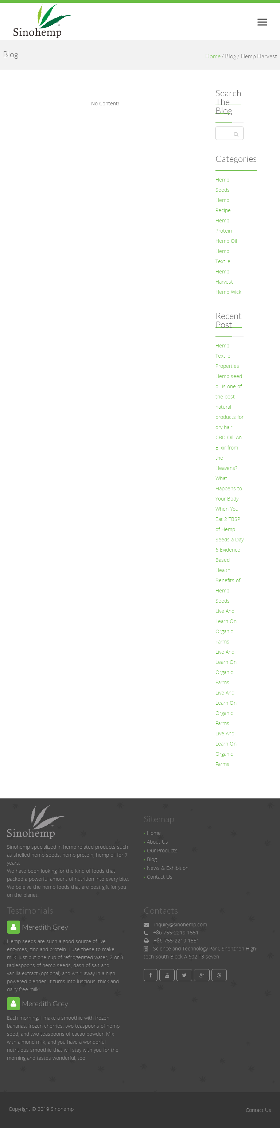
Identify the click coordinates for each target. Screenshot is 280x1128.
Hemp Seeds (222, 184)
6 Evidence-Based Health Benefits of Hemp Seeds (228, 575)
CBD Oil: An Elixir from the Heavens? (228, 452)
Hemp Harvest (224, 276)
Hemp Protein (223, 225)
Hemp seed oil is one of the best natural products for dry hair (229, 402)
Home (213, 56)
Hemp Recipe (223, 205)
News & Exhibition (167, 867)
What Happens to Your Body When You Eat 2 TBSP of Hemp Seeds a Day (229, 509)
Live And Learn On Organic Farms (226, 626)
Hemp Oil (226, 240)
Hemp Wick (228, 291)
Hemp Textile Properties (227, 355)
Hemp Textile (222, 256)
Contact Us (159, 876)
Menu (266, 19)
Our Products (162, 850)
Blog (152, 859)
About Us (157, 841)
